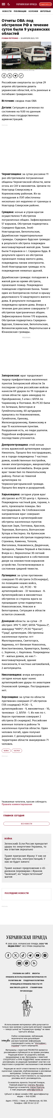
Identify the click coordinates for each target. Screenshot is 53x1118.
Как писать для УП (19, 987)
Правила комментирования (17, 804)
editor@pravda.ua (35, 1090)
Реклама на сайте (21, 973)
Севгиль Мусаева (36, 1085)
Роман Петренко (10, 38)
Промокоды (26, 991)
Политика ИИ (14, 980)
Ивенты (36, 973)
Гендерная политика (33, 980)
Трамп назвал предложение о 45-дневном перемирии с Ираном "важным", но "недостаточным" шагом (25, 872)
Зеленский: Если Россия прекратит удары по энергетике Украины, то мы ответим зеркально (26, 846)
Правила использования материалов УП (26, 977)
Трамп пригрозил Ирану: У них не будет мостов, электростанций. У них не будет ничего (25, 858)
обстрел (17, 751)
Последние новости (17, 893)
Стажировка (36, 987)
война (6, 751)
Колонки (33, 11)
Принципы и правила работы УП (26, 984)
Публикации (20, 11)
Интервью (45, 11)
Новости (6, 11)
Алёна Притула (37, 1087)
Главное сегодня (13, 815)
